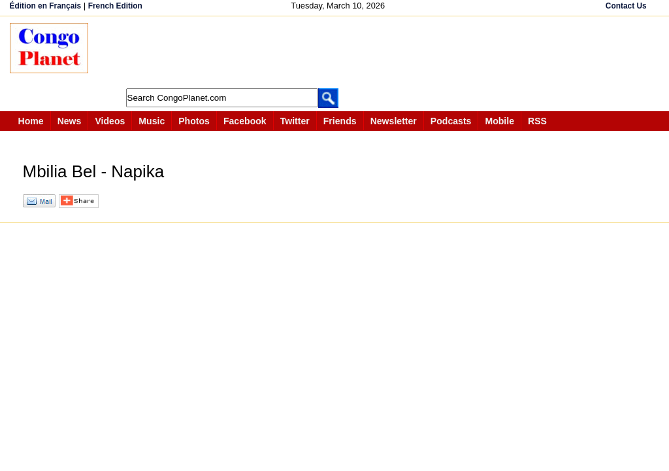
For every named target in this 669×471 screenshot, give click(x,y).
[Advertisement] (339, 52)
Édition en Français (46, 5)
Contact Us (626, 5)
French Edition (115, 5)
